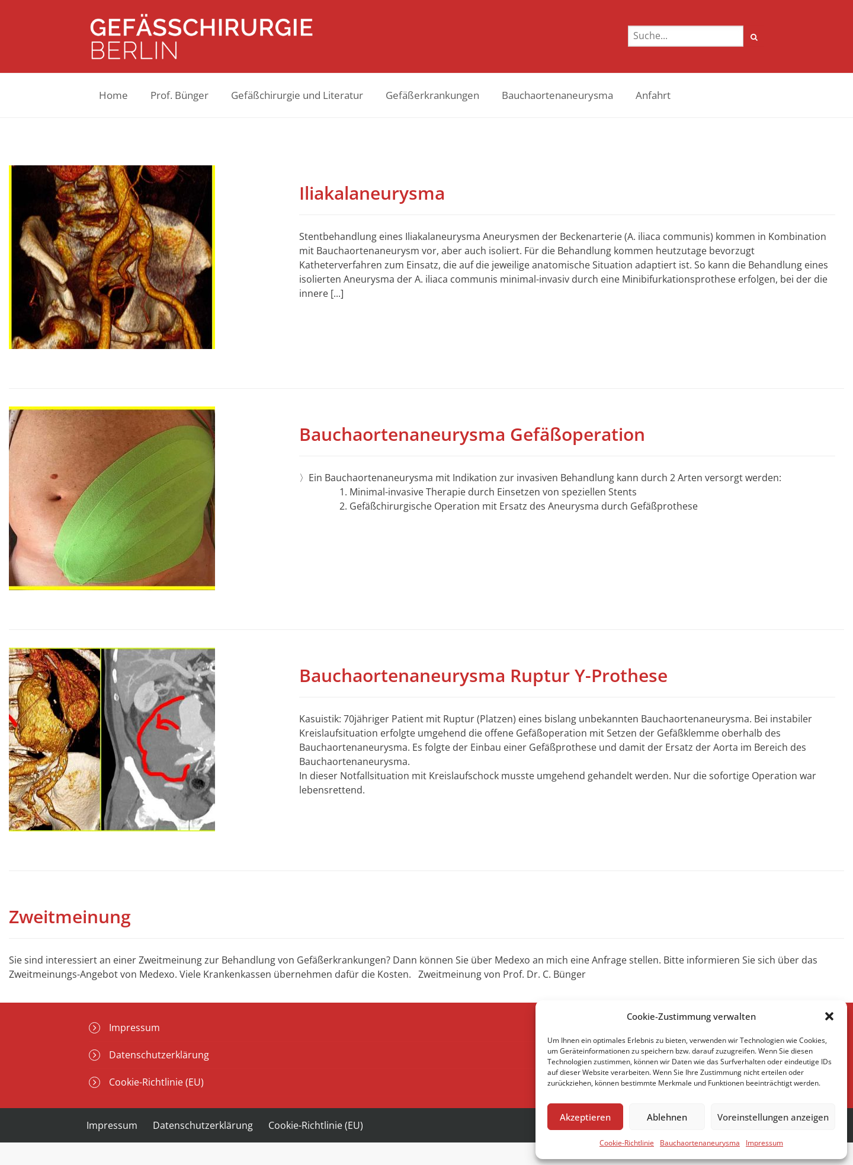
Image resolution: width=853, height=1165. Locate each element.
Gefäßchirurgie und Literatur (297, 95)
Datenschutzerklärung (159, 1054)
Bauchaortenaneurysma (700, 1143)
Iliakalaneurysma (372, 193)
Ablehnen (667, 1117)
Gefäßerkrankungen (432, 95)
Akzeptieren (585, 1117)
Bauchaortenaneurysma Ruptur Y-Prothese (483, 675)
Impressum (764, 1143)
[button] (829, 1016)
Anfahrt (653, 95)
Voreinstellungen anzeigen (773, 1117)
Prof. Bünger (179, 95)
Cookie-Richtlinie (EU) (156, 1082)
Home (113, 95)
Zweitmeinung (70, 916)
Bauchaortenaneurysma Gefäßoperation (472, 434)
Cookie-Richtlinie (626, 1143)
